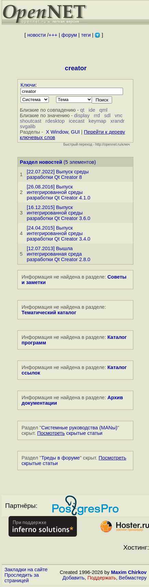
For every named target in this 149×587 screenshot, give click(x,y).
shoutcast (30, 121)
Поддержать (101, 577)
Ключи (28, 85)
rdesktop (55, 121)
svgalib (28, 126)
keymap (97, 121)
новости (36, 35)
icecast (76, 121)
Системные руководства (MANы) (79, 427)
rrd (97, 115)
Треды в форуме (60, 458)
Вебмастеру (133, 577)
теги (86, 35)
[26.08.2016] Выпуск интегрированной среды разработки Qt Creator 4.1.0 (58, 192)
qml (103, 110)
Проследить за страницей (21, 577)
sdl (107, 115)
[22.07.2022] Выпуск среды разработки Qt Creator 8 (58, 174)
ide (92, 110)
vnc (119, 115)
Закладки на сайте (26, 569)
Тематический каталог (49, 312)
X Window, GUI (63, 132)
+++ (53, 35)
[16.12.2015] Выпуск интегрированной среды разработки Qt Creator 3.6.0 (58, 213)
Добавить (74, 577)
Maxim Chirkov (129, 572)
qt (82, 110)
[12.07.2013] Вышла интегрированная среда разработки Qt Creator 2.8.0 (58, 254)
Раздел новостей (41, 162)
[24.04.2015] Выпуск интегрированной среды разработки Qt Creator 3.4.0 (58, 233)
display (82, 115)
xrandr (117, 121)
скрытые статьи (70, 433)
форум (69, 35)
